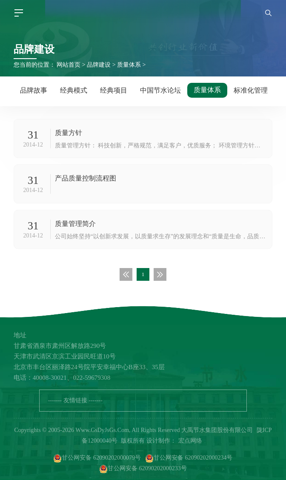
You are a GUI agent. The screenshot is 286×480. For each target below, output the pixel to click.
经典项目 (113, 90)
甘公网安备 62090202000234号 (189, 458)
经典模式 (73, 90)
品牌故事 (33, 90)
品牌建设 (99, 65)
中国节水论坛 (160, 90)
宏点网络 (190, 441)
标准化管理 (251, 90)
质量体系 (129, 65)
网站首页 (68, 65)
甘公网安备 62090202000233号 (143, 469)
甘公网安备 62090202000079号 (97, 458)
